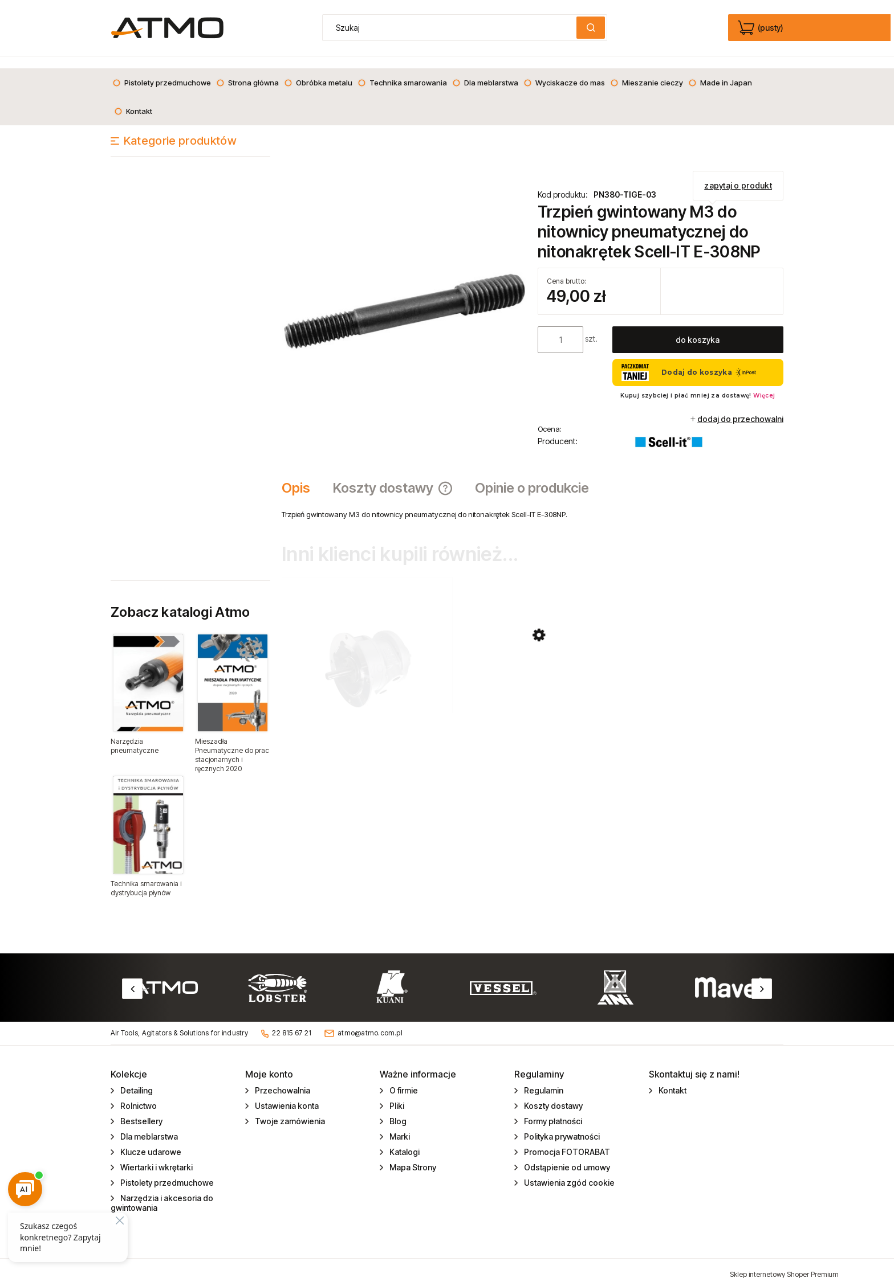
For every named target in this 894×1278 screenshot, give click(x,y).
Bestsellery (140, 1109)
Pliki (396, 1094)
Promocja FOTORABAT (566, 1140)
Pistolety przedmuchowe (166, 1170)
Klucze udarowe (150, 1140)
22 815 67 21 (291, 1021)
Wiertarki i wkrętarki (156, 1155)
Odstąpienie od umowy (566, 1155)
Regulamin (542, 1078)
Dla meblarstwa (148, 1124)
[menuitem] (162, 70)
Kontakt (671, 1078)
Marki (399, 1124)
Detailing (136, 1078)
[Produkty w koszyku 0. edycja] (761, 27)
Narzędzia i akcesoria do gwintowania (162, 1191)
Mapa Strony (412, 1155)
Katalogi (404, 1140)
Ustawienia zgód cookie (568, 1170)
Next (761, 976)
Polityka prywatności (561, 1124)
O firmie (403, 1078)
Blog (397, 1109)
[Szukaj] (590, 28)
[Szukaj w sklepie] (452, 27)
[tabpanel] (532, 502)
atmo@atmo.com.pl (370, 1021)
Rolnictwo (138, 1094)
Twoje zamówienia (289, 1109)
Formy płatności (552, 1109)
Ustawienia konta (286, 1094)
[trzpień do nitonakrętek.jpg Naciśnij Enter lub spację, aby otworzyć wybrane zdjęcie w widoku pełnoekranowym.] (404, 298)
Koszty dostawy (552, 1094)
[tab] (302, 476)
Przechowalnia (281, 1078)
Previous (132, 976)
